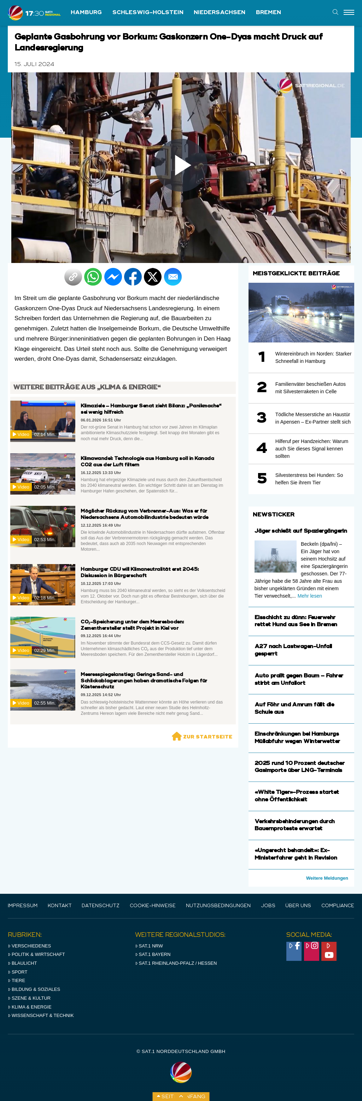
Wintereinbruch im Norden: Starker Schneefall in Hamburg (313, 357)
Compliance (337, 906)
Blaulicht (22, 963)
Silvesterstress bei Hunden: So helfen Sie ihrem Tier (309, 478)
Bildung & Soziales (34, 989)
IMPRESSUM (22, 906)
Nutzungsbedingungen (218, 906)
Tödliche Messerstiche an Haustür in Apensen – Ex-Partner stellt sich (313, 418)
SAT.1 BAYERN (153, 954)
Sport (17, 972)
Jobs (268, 906)
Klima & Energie (30, 1007)
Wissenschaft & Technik (41, 1015)
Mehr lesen (310, 596)
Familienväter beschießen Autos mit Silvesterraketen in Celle (310, 387)
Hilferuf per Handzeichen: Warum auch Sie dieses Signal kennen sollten (311, 448)
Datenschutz (100, 906)
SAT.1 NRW (149, 946)
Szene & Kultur (29, 998)
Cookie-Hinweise (153, 906)
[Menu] (349, 13)
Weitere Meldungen (327, 878)
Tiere (16, 980)
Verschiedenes (29, 946)
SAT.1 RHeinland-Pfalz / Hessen (176, 963)
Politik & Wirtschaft (36, 954)
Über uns (298, 906)
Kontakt (60, 906)
